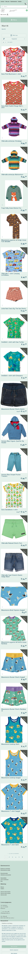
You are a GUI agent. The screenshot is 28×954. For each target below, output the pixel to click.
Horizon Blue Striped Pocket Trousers (11, 475)
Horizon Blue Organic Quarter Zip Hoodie (12, 441)
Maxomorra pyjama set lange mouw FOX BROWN (13, 240)
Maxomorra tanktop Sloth (10, 744)
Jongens (2, 888)
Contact (2, 1)
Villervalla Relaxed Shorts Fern (11, 543)
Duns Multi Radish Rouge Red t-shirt (12, 106)
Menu (14, 20)
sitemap (17, 948)
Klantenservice (14, 1)
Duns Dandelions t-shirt (9, 509)
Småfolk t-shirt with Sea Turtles (12, 342)
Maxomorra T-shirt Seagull (10, 811)
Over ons (7, 1)
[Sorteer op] (14, 39)
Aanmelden (4, 927)
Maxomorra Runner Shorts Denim (12, 409)
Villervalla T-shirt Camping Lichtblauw (10, 274)
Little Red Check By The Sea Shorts (13, 308)
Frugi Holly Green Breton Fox (11, 208)
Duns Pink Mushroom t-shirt (11, 74)
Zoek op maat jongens (6, 893)
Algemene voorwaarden (6, 875)
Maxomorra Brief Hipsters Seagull (13, 610)
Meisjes (2, 887)
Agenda (19, 1)
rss (20, 948)
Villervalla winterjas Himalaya (11, 141)
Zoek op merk (4, 894)
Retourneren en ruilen (5, 870)
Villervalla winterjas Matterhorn (12, 174)
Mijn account (4, 15)
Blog (2, 881)
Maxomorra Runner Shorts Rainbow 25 (13, 710)
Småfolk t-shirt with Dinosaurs (12, 375)
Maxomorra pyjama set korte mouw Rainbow (13, 643)
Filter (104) (14, 35)
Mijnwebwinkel (18, 951)
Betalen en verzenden (5, 868)
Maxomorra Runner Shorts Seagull (13, 677)
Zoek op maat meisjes (5, 891)
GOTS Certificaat (4, 879)
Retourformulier (4, 873)
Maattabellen (3, 878)
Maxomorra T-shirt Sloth (10, 845)
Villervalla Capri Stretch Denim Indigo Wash (11, 575)
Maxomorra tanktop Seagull (10, 778)
